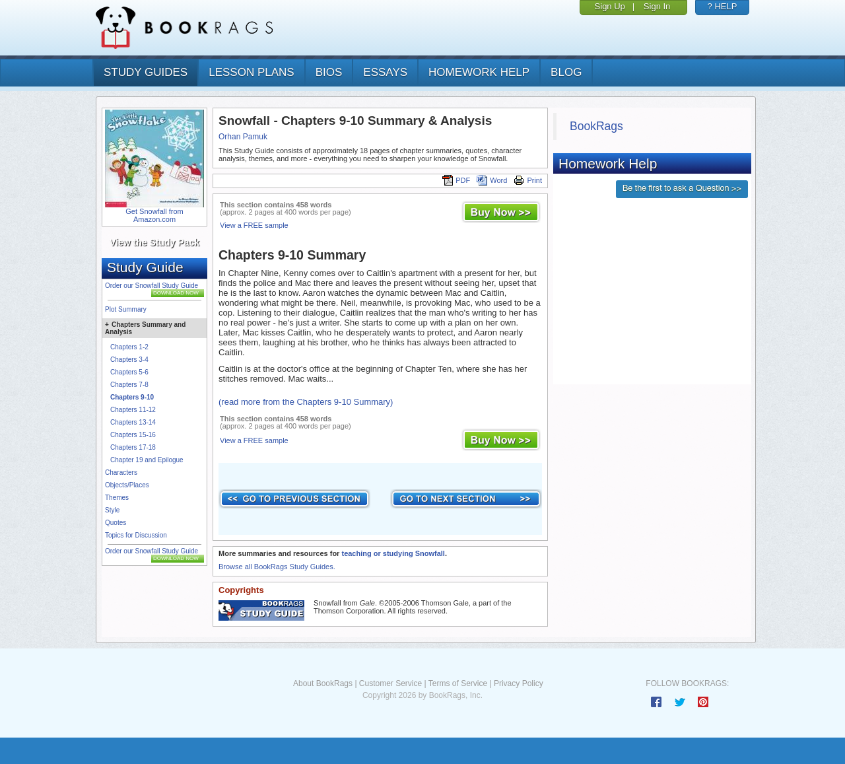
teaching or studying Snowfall (392, 553)
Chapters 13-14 (133, 422)
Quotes (115, 522)
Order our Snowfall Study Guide (151, 285)
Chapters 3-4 (129, 359)
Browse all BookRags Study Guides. (277, 567)
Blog (566, 72)
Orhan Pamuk (243, 136)
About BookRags (323, 683)
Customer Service (390, 683)
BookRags (596, 126)
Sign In (657, 6)
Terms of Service (457, 683)
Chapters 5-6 (129, 372)
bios (329, 72)
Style (112, 510)
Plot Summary (126, 309)
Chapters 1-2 (129, 347)
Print (528, 180)
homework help (478, 72)
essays (385, 72)
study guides (145, 72)
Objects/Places (127, 485)
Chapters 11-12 (133, 409)
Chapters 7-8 (129, 384)
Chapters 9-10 (132, 397)
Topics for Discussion (136, 535)
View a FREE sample (254, 225)
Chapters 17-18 (133, 447)
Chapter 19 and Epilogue (147, 460)
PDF (456, 180)
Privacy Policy (518, 683)
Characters (121, 472)
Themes (117, 497)
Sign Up (610, 6)
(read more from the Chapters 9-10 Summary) (306, 402)
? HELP (722, 6)
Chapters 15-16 (133, 434)
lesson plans (251, 72)
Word (492, 180)
